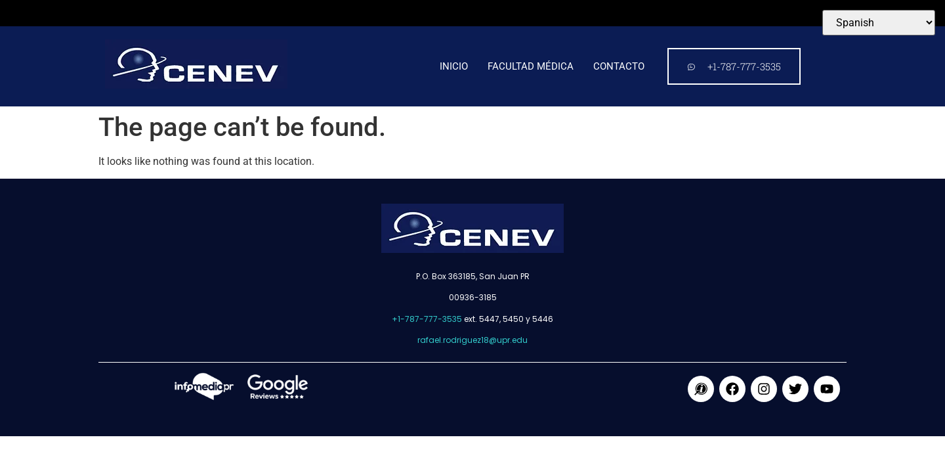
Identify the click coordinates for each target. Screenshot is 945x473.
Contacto (618, 66)
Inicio (454, 66)
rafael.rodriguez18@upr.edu (472, 340)
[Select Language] (878, 22)
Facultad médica (531, 66)
